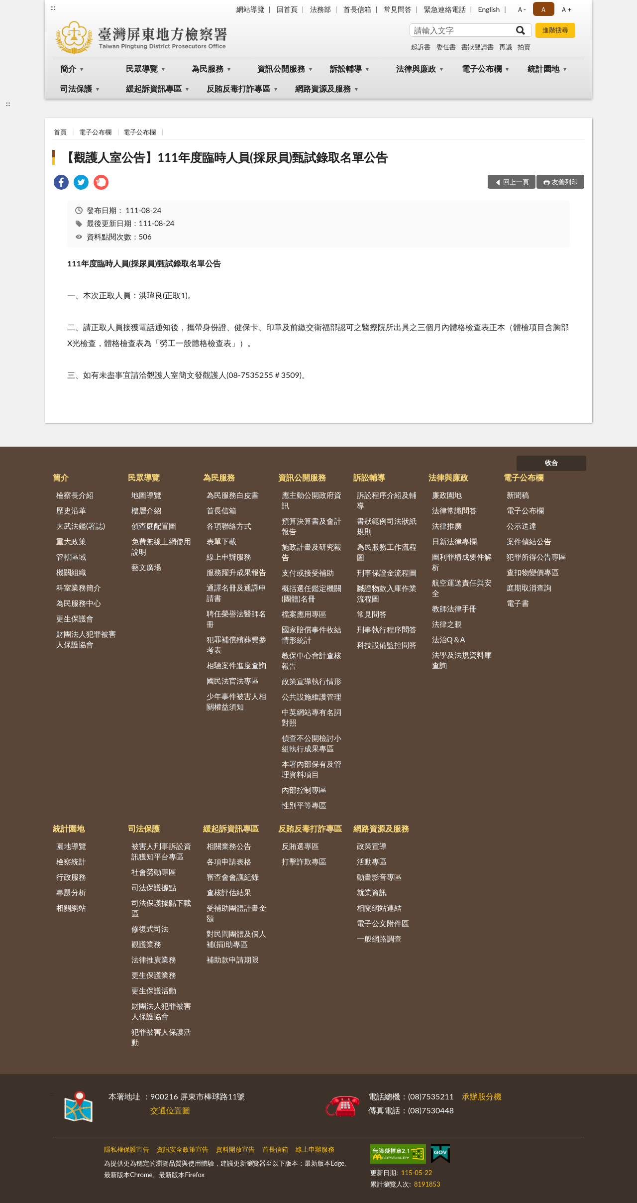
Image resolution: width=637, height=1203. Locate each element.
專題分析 (71, 892)
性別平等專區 (304, 805)
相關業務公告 (229, 846)
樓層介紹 (146, 510)
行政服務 (71, 876)
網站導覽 (250, 9)
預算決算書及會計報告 (311, 526)
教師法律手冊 (454, 608)
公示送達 (521, 525)
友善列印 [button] (565, 182)
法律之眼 (447, 623)
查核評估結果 (229, 892)
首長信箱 (357, 9)
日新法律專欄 (454, 541)
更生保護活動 (153, 990)
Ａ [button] (543, 9)
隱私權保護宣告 (126, 1149)
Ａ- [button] (521, 9)
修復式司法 (150, 928)
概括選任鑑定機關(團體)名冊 (311, 593)
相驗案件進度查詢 (236, 665)
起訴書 (420, 47)
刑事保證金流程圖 (387, 572)
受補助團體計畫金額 (236, 913)
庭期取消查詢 (529, 587)
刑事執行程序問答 (387, 629)
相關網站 (71, 907)
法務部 (320, 9)
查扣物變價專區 (533, 572)
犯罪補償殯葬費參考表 (236, 644)
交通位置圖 (170, 1110)
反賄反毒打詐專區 (238, 88)
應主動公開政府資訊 (311, 500)
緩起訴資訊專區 (154, 88)
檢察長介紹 (75, 494)
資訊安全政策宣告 (183, 1149)
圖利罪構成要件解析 (462, 562)
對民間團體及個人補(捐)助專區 (236, 939)
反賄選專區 (300, 846)
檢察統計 (71, 861)
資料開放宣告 (235, 1149)
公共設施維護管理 (311, 696)
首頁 (60, 132)
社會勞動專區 (153, 871)
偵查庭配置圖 (153, 525)
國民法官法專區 (233, 680)
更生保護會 (75, 618)
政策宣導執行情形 (311, 681)
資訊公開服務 (281, 68)
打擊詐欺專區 (304, 861)
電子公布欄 (482, 68)
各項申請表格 (229, 861)
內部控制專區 (304, 789)
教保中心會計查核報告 (311, 660)
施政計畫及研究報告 (311, 552)
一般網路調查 (379, 938)
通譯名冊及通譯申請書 (236, 592)
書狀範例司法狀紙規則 (387, 526)
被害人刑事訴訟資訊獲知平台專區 (161, 851)
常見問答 (398, 9)
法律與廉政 (416, 68)
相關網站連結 (379, 907)
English (489, 9)
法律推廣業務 (153, 959)
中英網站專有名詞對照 (311, 717)
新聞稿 (518, 494)
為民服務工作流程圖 (387, 552)
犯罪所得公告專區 (536, 556)
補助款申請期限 (233, 959)
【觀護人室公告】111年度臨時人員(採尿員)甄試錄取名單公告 (225, 157)
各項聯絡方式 (229, 525)
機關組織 (71, 572)
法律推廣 (447, 525)
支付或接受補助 (308, 572)
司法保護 (76, 88)
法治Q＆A (448, 639)
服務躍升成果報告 (236, 572)
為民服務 (207, 68)
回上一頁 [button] (516, 182)
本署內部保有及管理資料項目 (311, 769)
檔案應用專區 (304, 613)
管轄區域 (71, 556)
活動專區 (372, 861)
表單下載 (221, 541)
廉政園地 (447, 494)
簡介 (68, 68)
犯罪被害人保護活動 (161, 1037)
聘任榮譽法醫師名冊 (236, 618)
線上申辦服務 (229, 556)
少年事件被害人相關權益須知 (236, 701)
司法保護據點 (153, 887)
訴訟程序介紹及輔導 (387, 500)
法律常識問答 (454, 510)
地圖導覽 (146, 494)
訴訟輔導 (346, 68)
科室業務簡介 (78, 587)
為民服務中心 (78, 603)
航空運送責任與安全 (462, 588)
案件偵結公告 (529, 541)
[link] (61, 183)
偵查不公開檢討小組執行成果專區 (311, 743)
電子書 (518, 603)
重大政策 (71, 541)
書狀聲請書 (477, 47)
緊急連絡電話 (445, 9)
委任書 (446, 47)
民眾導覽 (142, 68)
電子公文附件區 (383, 923)
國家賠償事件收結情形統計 (311, 634)
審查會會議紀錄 (233, 876)
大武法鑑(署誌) (80, 525)
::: (52, 7)
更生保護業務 (153, 974)
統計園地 (543, 68)
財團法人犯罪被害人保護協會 (86, 639)
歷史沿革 (71, 510)
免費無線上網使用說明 (161, 546)
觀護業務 (146, 944)
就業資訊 (372, 892)
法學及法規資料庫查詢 (462, 660)
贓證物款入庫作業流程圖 (387, 593)
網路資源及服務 (323, 88)
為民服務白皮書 (233, 494)
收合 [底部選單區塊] (551, 463)
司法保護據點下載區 (161, 908)
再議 (505, 47)
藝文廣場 (146, 567)
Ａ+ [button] (565, 9)
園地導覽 (71, 846)
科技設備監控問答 (387, 644)
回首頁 (287, 9)
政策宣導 (372, 846)
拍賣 (524, 47)
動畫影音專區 (379, 876)
